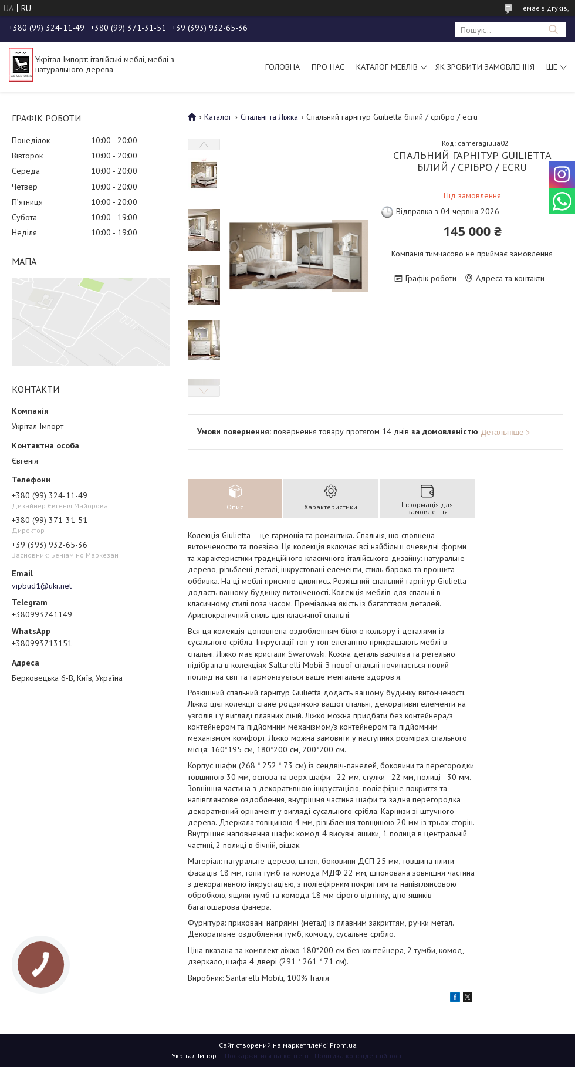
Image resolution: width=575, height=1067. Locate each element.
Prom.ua (343, 1045)
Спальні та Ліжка (269, 117)
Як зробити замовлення (485, 67)
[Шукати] (553, 29)
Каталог (218, 117)
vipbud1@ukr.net (42, 585)
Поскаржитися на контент (267, 1055)
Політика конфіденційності (359, 1055)
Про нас (328, 67)
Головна (282, 67)
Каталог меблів (387, 67)
